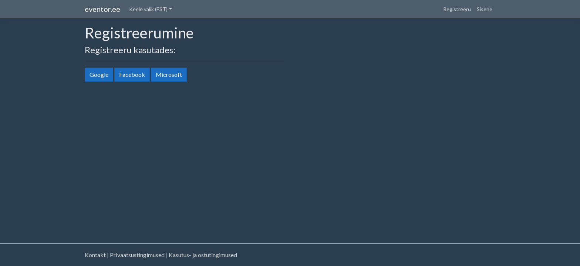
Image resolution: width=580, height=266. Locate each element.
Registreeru (457, 9)
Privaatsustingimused (137, 254)
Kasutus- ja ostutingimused (203, 254)
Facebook (132, 74)
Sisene (484, 9)
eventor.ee (102, 8)
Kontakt (95, 254)
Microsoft (169, 74)
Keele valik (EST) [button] (148, 9)
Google (99, 74)
